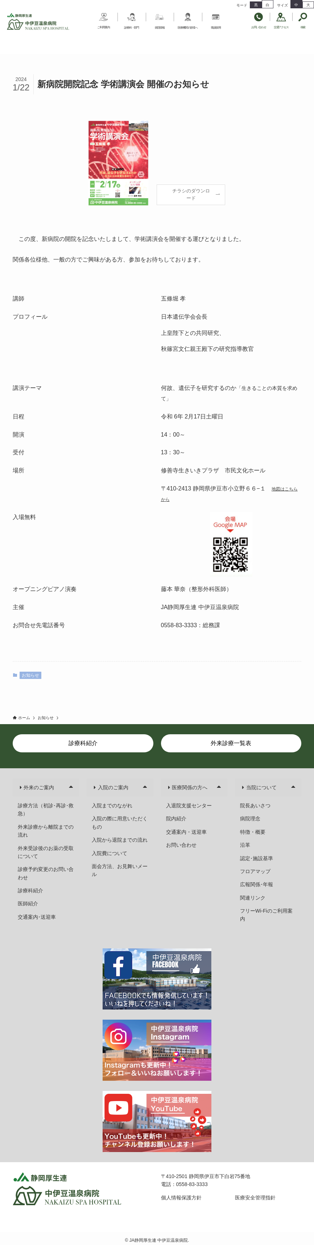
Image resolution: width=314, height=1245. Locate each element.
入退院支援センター (189, 805)
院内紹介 (176, 818)
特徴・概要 (252, 832)
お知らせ (30, 675)
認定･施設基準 (256, 858)
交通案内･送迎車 (37, 917)
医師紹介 (28, 903)
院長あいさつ (255, 805)
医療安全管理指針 (255, 1198)
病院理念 (250, 818)
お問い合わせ (181, 845)
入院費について (109, 853)
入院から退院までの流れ (120, 840)
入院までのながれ (112, 805)
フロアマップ (255, 871)
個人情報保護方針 (181, 1198)
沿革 (245, 845)
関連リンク (252, 898)
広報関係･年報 (256, 884)
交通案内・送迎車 (186, 832)
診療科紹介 (30, 890)
